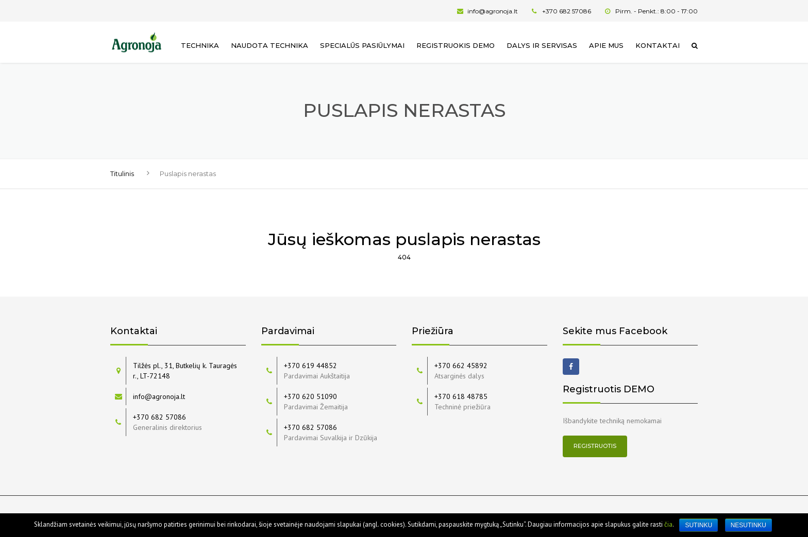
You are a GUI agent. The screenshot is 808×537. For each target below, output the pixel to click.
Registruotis (595, 445)
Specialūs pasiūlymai (362, 45)
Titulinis (122, 173)
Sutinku (698, 525)
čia (668, 524)
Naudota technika (269, 45)
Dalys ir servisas (542, 45)
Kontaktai (657, 45)
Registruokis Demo (455, 45)
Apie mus (606, 45)
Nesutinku (748, 525)
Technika (200, 45)
